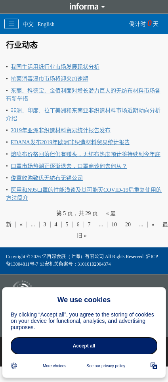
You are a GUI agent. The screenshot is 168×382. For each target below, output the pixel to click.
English (46, 24)
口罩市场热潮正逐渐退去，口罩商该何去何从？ (69, 166)
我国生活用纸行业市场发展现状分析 (55, 67)
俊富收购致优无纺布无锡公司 (47, 178)
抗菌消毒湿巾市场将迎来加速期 (49, 79)
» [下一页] (153, 225)
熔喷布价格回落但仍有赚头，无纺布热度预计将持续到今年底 (85, 154)
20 (128, 225)
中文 (28, 24)
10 (114, 225)
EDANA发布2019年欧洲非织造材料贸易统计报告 (70, 142)
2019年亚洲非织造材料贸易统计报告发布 (61, 130)
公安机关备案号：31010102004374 (75, 264)
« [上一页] (21, 225)
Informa (84, 7)
